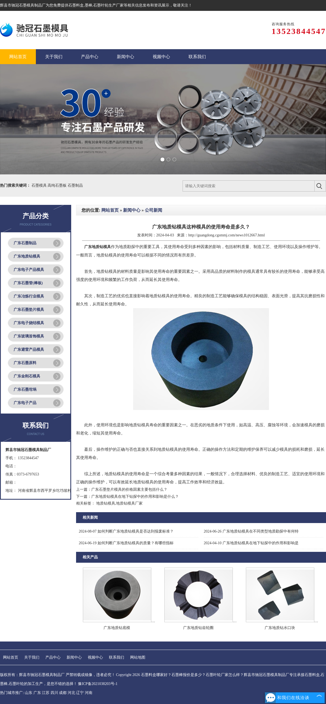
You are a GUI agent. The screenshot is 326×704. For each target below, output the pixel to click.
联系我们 (116, 657)
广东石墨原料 (25, 363)
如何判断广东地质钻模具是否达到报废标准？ (126, 531)
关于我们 (31, 657)
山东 (28, 693)
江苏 (45, 693)
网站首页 (110, 210)
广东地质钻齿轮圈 (198, 628)
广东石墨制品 (25, 243)
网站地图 (137, 657)
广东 (37, 693)
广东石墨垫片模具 (29, 310)
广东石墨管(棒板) (28, 283)
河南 (88, 693)
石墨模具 (40, 185)
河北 (71, 693)
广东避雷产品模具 (29, 350)
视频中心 (95, 657)
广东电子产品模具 (29, 270)
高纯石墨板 (58, 185)
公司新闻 (153, 210)
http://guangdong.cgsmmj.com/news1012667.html (226, 235)
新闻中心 (131, 210)
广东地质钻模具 (27, 256)
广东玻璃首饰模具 (29, 336)
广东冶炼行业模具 (29, 296)
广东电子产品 (25, 403)
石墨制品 (75, 185)
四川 (54, 693)
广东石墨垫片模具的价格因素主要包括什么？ (129, 489)
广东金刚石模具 (27, 376)
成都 (63, 693)
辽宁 (80, 693)
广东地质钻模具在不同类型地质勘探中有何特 (251, 531)
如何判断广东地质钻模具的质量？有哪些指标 (126, 543)
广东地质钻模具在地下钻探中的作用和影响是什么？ (135, 497)
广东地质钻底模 (117, 628)
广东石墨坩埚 (25, 389)
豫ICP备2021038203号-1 (97, 684)
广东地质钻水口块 (280, 628)
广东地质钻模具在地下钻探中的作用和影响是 (251, 543)
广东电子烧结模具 (29, 323)
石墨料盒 (76, 5)
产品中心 (53, 657)
